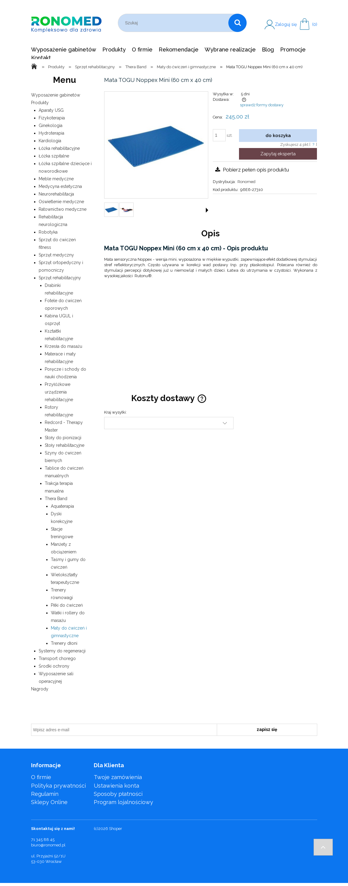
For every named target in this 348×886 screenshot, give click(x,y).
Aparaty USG (51, 110)
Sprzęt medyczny (56, 254)
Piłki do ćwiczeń (67, 605)
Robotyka (48, 232)
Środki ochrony (54, 666)
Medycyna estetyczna (60, 186)
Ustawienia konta (116, 785)
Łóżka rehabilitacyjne (59, 148)
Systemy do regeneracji (62, 650)
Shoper (115, 828)
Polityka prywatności (58, 785)
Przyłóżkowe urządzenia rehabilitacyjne (59, 392)
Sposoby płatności (118, 794)
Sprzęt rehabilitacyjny (60, 277)
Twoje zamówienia (118, 777)
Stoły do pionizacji (63, 437)
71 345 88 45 (42, 839)
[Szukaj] (237, 23)
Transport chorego (57, 658)
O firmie (41, 777)
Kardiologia (50, 140)
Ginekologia (50, 125)
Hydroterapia (51, 133)
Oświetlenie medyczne (61, 201)
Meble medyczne (56, 178)
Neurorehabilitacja (56, 194)
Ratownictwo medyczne (62, 209)
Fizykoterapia (52, 117)
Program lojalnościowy (123, 802)
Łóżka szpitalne (54, 156)
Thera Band (56, 498)
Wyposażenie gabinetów (55, 95)
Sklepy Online (49, 802)
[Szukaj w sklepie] (175, 23)
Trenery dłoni (64, 643)
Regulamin (44, 794)
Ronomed (246, 181)
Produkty (40, 102)
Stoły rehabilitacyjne (64, 445)
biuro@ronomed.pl (48, 845)
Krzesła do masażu (63, 346)
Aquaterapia (62, 506)
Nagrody (39, 689)
